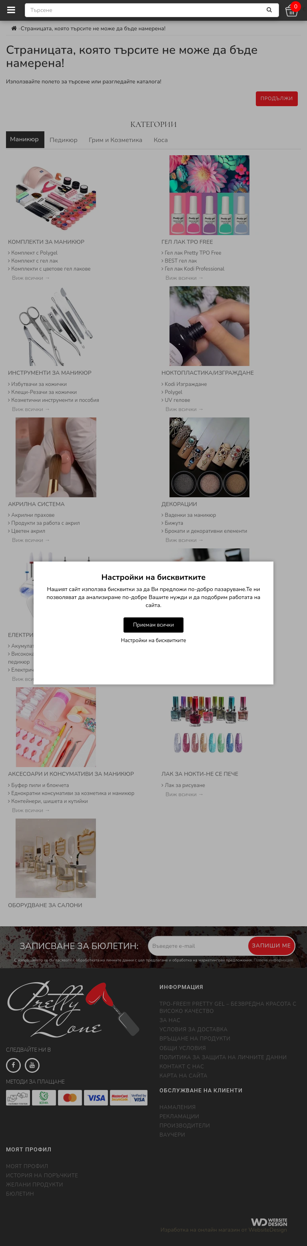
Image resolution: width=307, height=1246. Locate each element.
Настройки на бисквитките (153, 640)
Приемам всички (153, 625)
